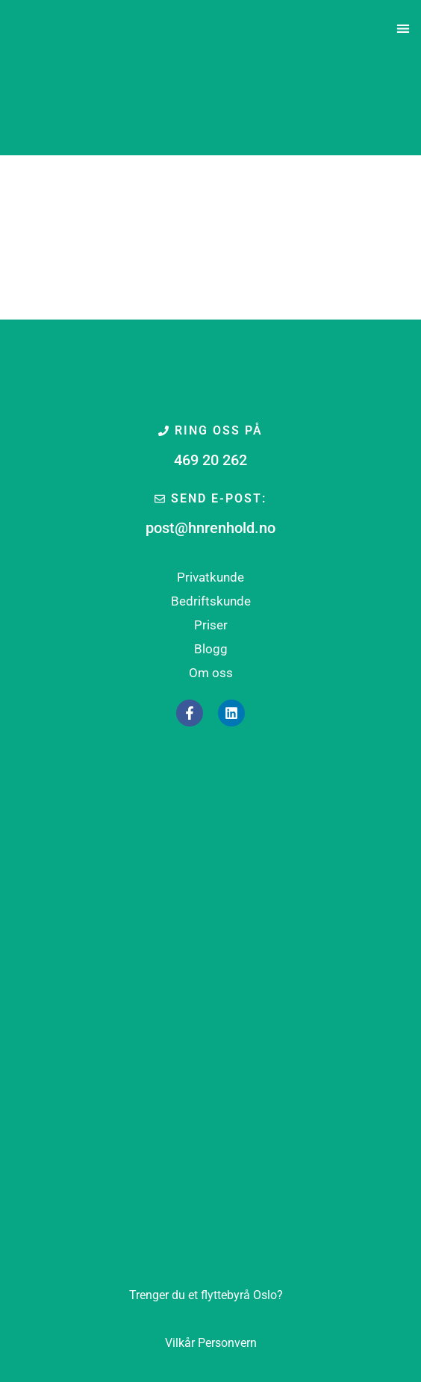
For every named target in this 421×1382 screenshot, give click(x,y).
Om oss (211, 672)
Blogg (211, 648)
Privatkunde (210, 577)
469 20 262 (210, 460)
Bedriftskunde (211, 601)
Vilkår (180, 1343)
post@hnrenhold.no (210, 528)
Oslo (206, 1295)
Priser (211, 624)
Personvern (227, 1343)
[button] (403, 29)
